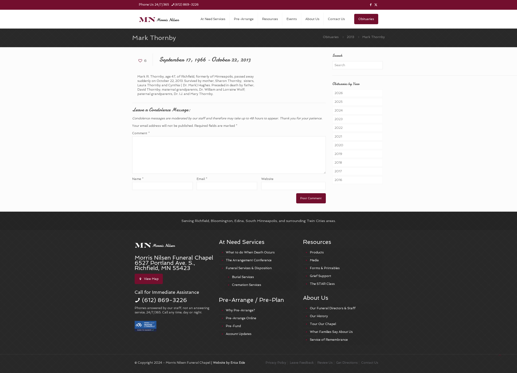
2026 (339, 93)
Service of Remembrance (329, 340)
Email (202, 179)
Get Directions (347, 363)
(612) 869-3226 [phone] (187, 4)
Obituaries (366, 19)
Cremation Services (246, 285)
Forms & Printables (325, 268)
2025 (339, 102)
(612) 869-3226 (164, 300)
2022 (339, 128)
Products (317, 252)
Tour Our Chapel (323, 324)
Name (138, 179)
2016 (338, 180)
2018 (338, 162)
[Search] (357, 65)
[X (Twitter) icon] (375, 5)
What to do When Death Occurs (250, 252)
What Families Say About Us (331, 332)
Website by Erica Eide (229, 363)
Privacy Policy (276, 363)
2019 (338, 154)
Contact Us (369, 363)
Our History (319, 316)
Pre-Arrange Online (241, 318)
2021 (338, 136)
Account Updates (238, 334)
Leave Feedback (302, 363)
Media (314, 260)
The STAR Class (322, 284)
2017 (338, 171)
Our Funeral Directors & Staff (332, 308)
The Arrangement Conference (249, 260)
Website (267, 179)
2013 (350, 37)
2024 (339, 110)
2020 (339, 145)
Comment (141, 133)
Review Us (325, 363)
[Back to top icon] (499, 355)
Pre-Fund (233, 326)
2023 (339, 119)
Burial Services (243, 277)
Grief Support (320, 276)
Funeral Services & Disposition (249, 268)
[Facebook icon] (370, 5)
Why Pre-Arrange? (240, 310)
